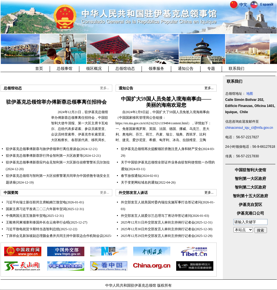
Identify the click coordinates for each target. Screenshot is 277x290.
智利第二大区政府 (250, 187)
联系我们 (236, 68)
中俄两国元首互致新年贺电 (26, 216)
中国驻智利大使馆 (250, 170)
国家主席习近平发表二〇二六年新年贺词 (36, 209)
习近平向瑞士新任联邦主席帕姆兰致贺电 (36, 202)
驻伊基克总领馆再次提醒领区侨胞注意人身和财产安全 (161, 149)
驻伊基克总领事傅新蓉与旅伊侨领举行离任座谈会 (43, 149)
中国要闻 (11, 193)
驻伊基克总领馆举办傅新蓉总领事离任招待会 (56, 102)
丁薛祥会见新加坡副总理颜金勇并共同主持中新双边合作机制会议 (54, 236)
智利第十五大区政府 (250, 196)
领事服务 (156, 68)
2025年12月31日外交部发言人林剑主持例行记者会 (158, 222)
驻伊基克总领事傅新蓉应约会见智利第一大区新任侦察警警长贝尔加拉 (58, 162)
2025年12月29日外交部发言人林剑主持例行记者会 (158, 236)
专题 (211, 68)
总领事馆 (64, 68)
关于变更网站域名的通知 (139, 182)
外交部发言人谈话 (133, 193)
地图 (249, 94)
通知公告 (186, 68)
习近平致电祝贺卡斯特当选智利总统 (32, 229)
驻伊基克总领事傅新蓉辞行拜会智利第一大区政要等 (44, 156)
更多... (104, 88)
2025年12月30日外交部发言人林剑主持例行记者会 (158, 229)
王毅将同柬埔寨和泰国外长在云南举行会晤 (38, 222)
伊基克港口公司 (250, 213)
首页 (39, 68)
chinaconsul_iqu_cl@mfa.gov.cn (249, 128)
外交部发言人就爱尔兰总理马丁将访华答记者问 (156, 216)
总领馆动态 (125, 68)
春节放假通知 (131, 176)
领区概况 (94, 68)
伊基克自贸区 (250, 205)
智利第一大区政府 (250, 179)
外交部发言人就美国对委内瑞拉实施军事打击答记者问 (161, 202)
